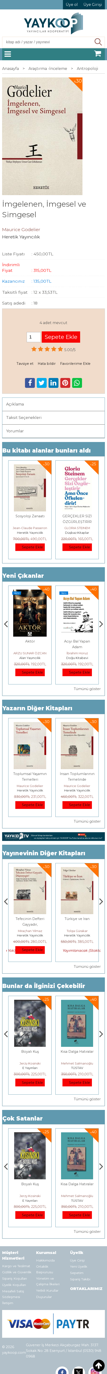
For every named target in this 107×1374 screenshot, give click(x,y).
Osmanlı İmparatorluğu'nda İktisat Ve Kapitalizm (30, 1057)
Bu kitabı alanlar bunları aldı (46, 450)
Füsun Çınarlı (30, 653)
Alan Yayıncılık (30, 658)
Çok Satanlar (22, 1118)
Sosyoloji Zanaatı (30, 516)
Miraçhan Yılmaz (77, 931)
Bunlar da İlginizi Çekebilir (43, 986)
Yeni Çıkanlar (23, 575)
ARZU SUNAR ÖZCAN (77, 653)
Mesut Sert (30, 931)
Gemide (30, 641)
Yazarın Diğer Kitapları (37, 708)
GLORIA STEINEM (77, 528)
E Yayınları (77, 1068)
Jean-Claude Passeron (30, 528)
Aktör (77, 641)
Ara (98, 42)
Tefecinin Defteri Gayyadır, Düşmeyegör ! (77, 924)
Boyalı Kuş (77, 1051)
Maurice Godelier (30, 786)
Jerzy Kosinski (77, 1063)
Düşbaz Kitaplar (77, 532)
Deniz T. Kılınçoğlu (30, 1063)
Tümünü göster (87, 689)
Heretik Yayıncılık (30, 532)
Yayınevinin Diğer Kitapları (43, 853)
